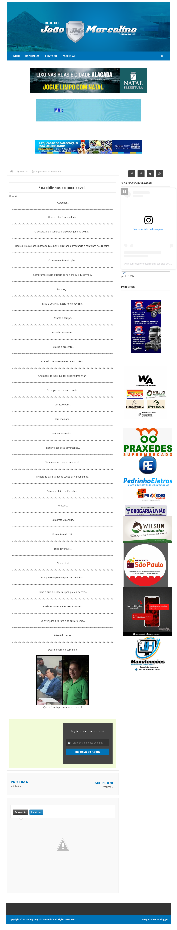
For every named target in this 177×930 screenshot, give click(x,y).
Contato (51, 55)
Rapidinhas (32, 55)
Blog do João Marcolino (41, 919)
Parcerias (68, 55)
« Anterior (16, 786)
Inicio (16, 55)
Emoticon (36, 812)
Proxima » (107, 786)
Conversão (20, 812)
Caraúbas (126, 279)
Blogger (164, 919)
